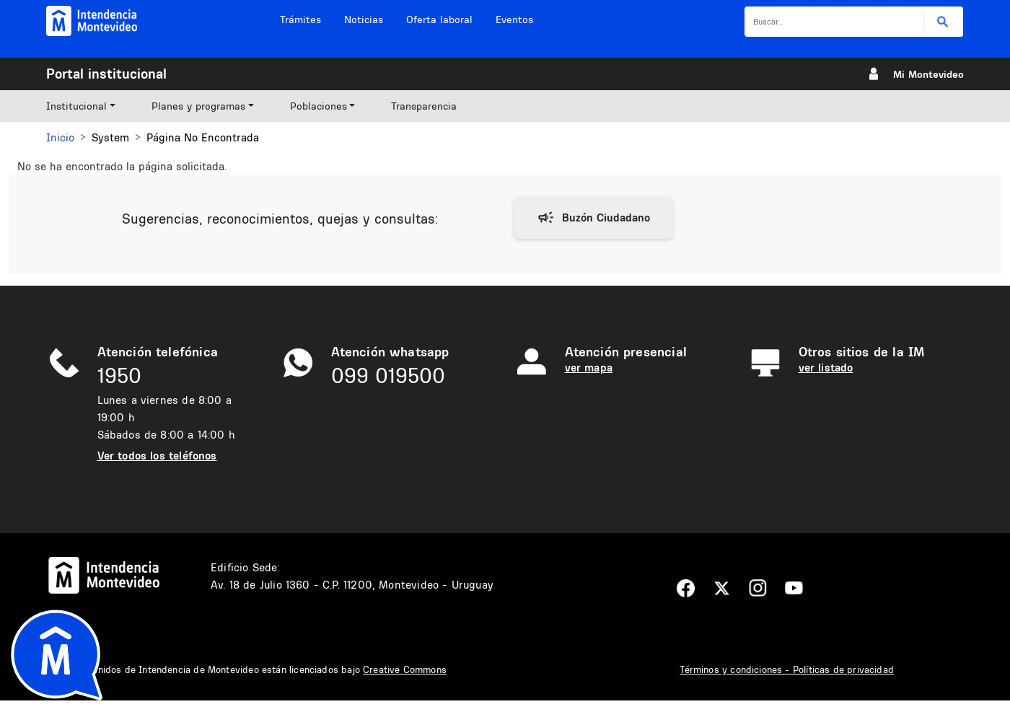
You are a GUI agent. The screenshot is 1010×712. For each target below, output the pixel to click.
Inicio (60, 137)
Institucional (76, 106)
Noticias (363, 19)
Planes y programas (198, 106)
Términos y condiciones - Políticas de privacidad (787, 669)
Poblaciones (318, 106)
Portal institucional (106, 73)
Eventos (514, 19)
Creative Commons (405, 669)
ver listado (826, 367)
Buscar (943, 22)
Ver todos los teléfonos (157, 455)
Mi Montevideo (928, 74)
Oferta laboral (439, 19)
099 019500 (388, 375)
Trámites (300, 19)
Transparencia (424, 106)
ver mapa (588, 367)
